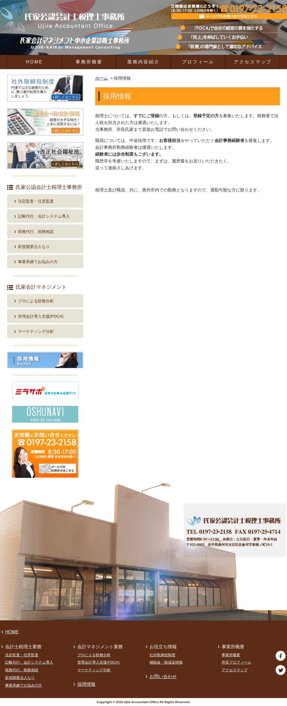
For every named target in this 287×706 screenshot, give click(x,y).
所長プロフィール (236, 662)
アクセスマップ (253, 61)
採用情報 (86, 684)
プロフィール (198, 61)
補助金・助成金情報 (166, 662)
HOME (34, 61)
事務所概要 (89, 61)
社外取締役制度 (162, 655)
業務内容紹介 (143, 61)
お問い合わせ (163, 676)
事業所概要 (231, 655)
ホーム (101, 78)
